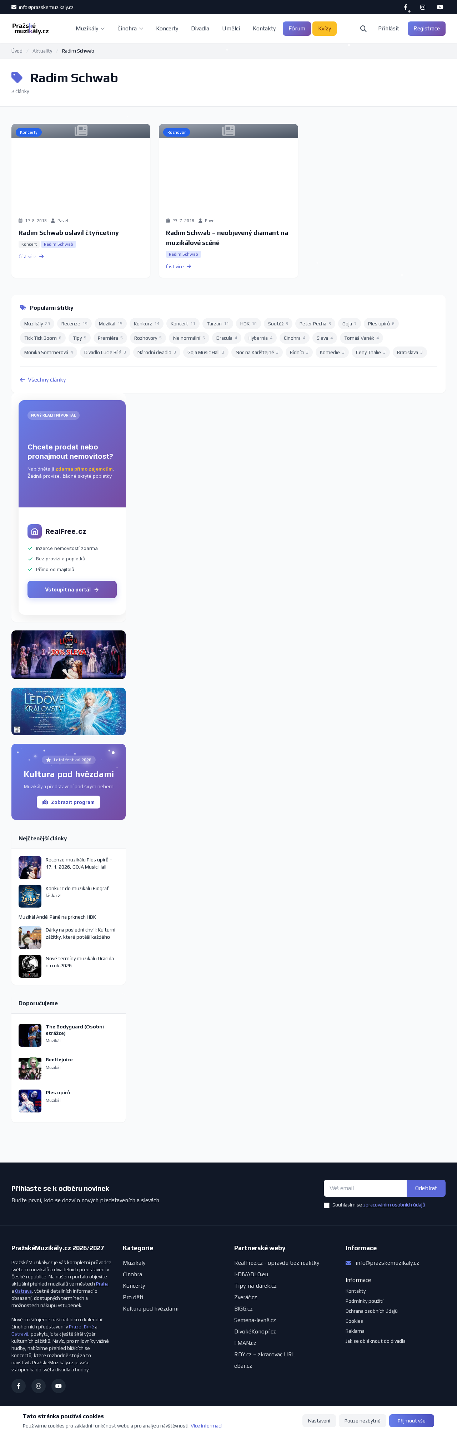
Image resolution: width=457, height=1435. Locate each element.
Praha (102, 1284)
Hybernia (260, 338)
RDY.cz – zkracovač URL (264, 1354)
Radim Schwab (58, 244)
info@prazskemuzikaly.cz (42, 7)
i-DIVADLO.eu (251, 1274)
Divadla (200, 28)
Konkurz (146, 323)
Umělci (231, 28)
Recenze (74, 323)
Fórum (296, 28)
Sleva (325, 338)
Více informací (206, 1426)
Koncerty (167, 28)
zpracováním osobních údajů (394, 1205)
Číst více (31, 256)
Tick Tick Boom (42, 338)
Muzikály (90, 28)
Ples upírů (381, 323)
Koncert (29, 244)
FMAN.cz (245, 1343)
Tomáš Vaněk (361, 338)
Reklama (355, 1331)
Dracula (226, 338)
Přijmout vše (412, 1421)
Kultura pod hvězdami (151, 1308)
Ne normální (189, 338)
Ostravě (19, 1334)
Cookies (354, 1321)
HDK (248, 323)
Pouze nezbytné (363, 1421)
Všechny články (43, 379)
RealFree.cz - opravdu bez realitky (276, 1262)
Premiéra (110, 338)
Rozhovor (176, 132)
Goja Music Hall (205, 352)
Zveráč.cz (245, 1297)
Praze (75, 1327)
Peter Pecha (315, 323)
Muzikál (110, 323)
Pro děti (133, 1297)
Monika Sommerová (48, 352)
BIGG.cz (243, 1308)
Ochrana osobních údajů (372, 1311)
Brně (89, 1327)
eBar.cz (243, 1365)
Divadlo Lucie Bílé (105, 352)
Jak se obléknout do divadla (376, 1341)
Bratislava (410, 352)
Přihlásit (388, 28)
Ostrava (23, 1291)
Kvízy (324, 28)
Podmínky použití (364, 1301)
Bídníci (299, 352)
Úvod (16, 51)
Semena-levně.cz (255, 1320)
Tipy (79, 338)
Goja (349, 323)
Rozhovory (148, 338)
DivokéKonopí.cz (255, 1331)
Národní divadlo (156, 352)
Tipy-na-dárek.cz (255, 1285)
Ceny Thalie (371, 352)
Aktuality (42, 51)
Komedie (332, 352)
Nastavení (319, 1421)
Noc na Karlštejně (257, 352)
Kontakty (264, 28)
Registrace (426, 28)
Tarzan (218, 323)
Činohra (130, 28)
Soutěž (278, 323)
